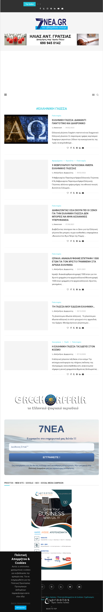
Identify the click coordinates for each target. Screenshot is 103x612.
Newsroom (58, 128)
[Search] (97, 95)
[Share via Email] (83, 148)
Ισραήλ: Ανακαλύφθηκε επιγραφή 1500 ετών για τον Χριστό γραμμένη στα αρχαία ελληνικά (75, 261)
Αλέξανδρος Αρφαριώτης (63, 173)
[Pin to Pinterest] (77, 148)
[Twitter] (44, 9)
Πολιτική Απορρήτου (37, 468)
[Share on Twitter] (74, 148)
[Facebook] (40, 9)
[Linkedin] (54, 9)
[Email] (62, 9)
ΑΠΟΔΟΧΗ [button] (20, 608)
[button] (38, 4)
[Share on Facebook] (71, 148)
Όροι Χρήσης (51, 597)
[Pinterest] (51, 9)
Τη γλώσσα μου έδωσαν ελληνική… (73, 306)
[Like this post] (68, 148)
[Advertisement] (51, 70)
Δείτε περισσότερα (20, 603)
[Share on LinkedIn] (80, 148)
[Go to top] (51, 609)
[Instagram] (47, 9)
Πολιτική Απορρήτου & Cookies (70, 597)
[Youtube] (58, 9)
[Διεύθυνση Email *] (51, 447)
